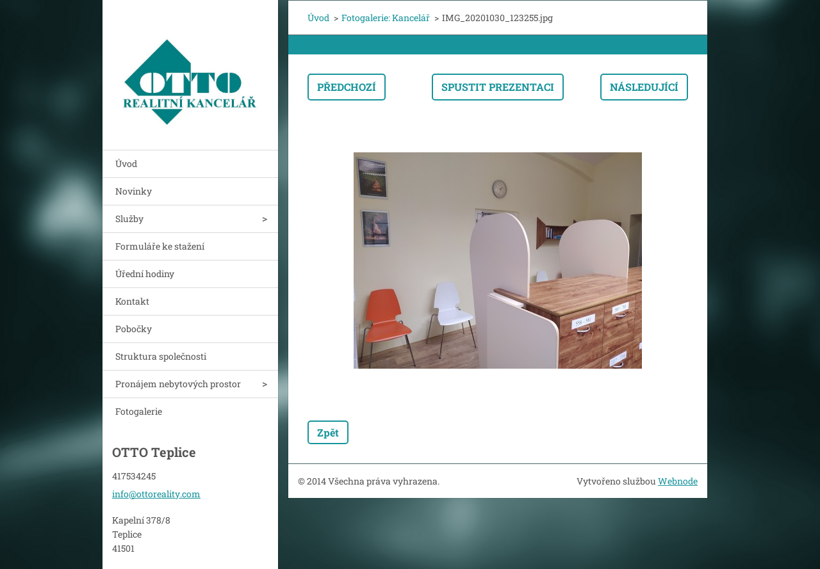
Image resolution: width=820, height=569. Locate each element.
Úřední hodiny (144, 274)
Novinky (133, 191)
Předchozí (346, 86)
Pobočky (133, 329)
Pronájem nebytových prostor (178, 384)
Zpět (328, 432)
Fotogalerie (138, 411)
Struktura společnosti (160, 356)
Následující (644, 86)
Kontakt (132, 301)
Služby (129, 218)
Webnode (678, 481)
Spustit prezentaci (497, 86)
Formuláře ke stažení (159, 246)
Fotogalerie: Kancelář (385, 18)
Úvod (126, 163)
